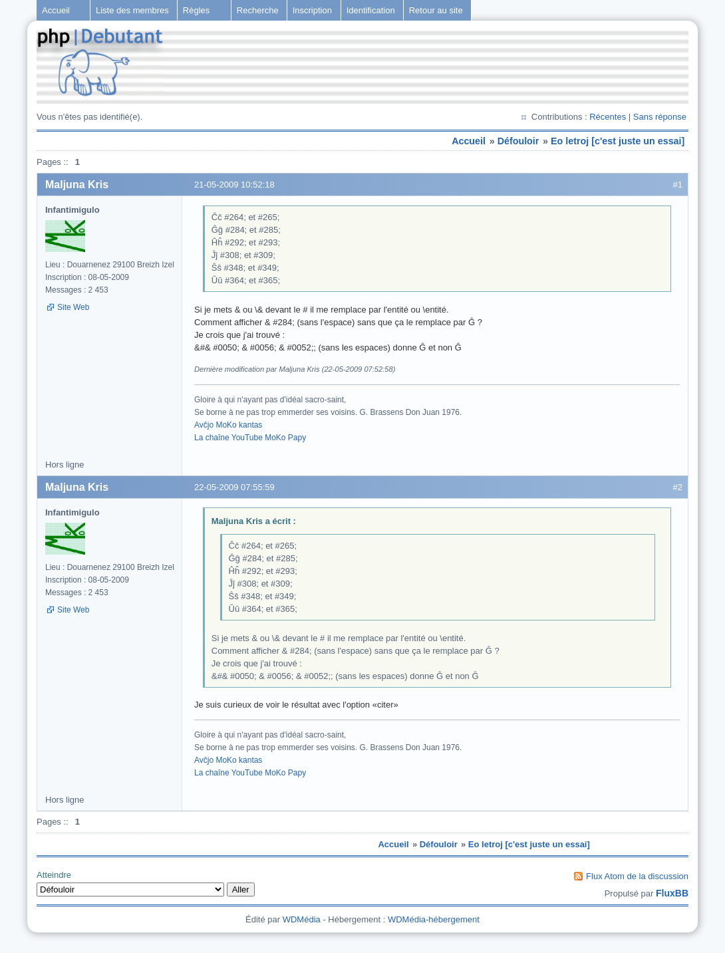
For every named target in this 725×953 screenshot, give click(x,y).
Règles (196, 10)
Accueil (56, 10)
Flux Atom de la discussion (637, 876)
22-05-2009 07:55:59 (234, 487)
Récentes (607, 117)
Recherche (258, 10)
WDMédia (302, 919)
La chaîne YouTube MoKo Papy (250, 437)
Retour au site (436, 10)
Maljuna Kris (76, 184)
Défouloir (518, 141)
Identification (371, 10)
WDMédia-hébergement (434, 919)
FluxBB (672, 893)
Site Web (73, 307)
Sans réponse (659, 117)
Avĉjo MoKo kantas (228, 425)
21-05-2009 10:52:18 (234, 185)
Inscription (312, 10)
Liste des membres (132, 10)
